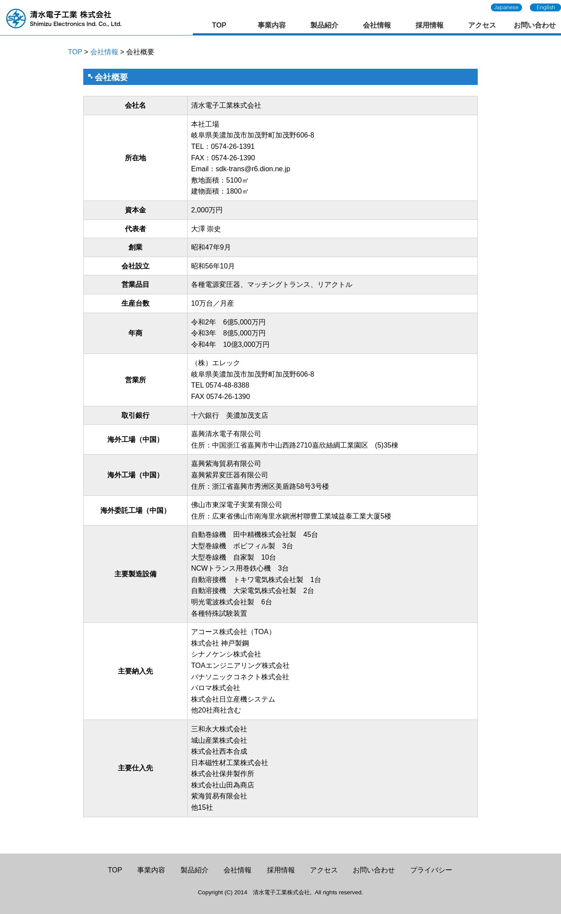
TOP (219, 25)
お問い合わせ (535, 25)
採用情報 (429, 25)
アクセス (482, 25)
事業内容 (272, 25)
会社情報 (377, 25)
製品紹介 (324, 25)
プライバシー (431, 870)
